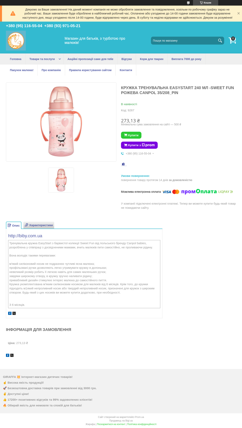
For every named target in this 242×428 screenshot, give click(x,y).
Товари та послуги (42, 59)
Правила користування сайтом (90, 70)
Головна (15, 59)
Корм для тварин (151, 59)
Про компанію (51, 70)
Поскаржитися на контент (111, 424)
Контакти (126, 70)
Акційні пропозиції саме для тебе (90, 59)
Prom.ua (139, 417)
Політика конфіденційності (142, 424)
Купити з (141, 145)
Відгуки (126, 59)
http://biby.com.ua (25, 235)
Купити (133, 135)
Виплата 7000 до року (187, 59)
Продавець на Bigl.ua (121, 420)
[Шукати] (220, 41)
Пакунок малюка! (22, 70)
